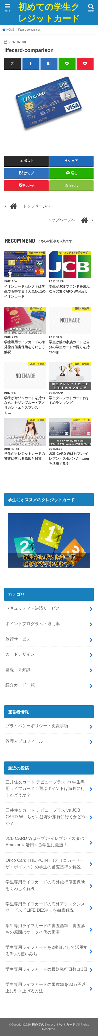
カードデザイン (20, 654)
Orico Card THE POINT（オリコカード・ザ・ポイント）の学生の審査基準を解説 (44, 863)
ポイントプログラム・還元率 (32, 623)
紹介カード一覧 (20, 685)
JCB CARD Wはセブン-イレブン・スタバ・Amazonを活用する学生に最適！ (46, 841)
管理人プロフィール (24, 741)
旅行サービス (18, 639)
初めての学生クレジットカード (49, 12)
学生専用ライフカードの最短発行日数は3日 (46, 969)
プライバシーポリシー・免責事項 (36, 725)
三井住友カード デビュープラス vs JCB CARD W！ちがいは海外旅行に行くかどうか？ (45, 816)
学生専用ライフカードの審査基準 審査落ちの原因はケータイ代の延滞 (45, 928)
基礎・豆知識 (18, 669)
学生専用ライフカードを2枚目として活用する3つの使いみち (46, 950)
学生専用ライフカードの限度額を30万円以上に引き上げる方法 (45, 987)
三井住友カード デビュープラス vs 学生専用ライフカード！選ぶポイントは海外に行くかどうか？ (45, 788)
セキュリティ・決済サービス (32, 608)
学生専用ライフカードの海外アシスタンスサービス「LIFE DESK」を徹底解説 (45, 907)
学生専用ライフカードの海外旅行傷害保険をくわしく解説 (45, 885)
